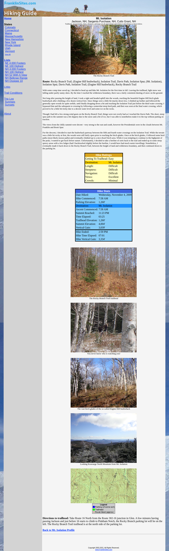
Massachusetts (13, 36)
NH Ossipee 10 (14, 81)
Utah (7, 48)
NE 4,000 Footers (15, 63)
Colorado (10, 27)
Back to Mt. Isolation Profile (59, 530)
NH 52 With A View (16, 75)
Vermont (10, 51)
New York (10, 42)
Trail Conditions (13, 92)
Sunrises (10, 101)
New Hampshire (14, 39)
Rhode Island (12, 45)
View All (8, 54)
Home (7, 18)
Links (7, 87)
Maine (8, 33)
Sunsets (9, 104)
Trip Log (9, 98)
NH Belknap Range (16, 78)
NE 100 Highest (14, 66)
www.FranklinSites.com (103, 550)
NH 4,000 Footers (15, 69)
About (7, 113)
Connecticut (12, 30)
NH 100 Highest (14, 72)
